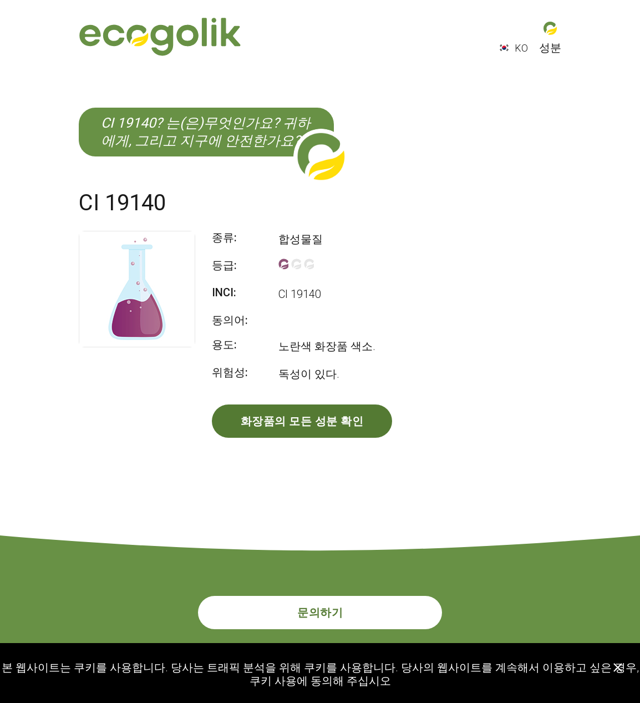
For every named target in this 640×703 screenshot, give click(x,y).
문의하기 (320, 612)
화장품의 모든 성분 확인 (302, 421)
